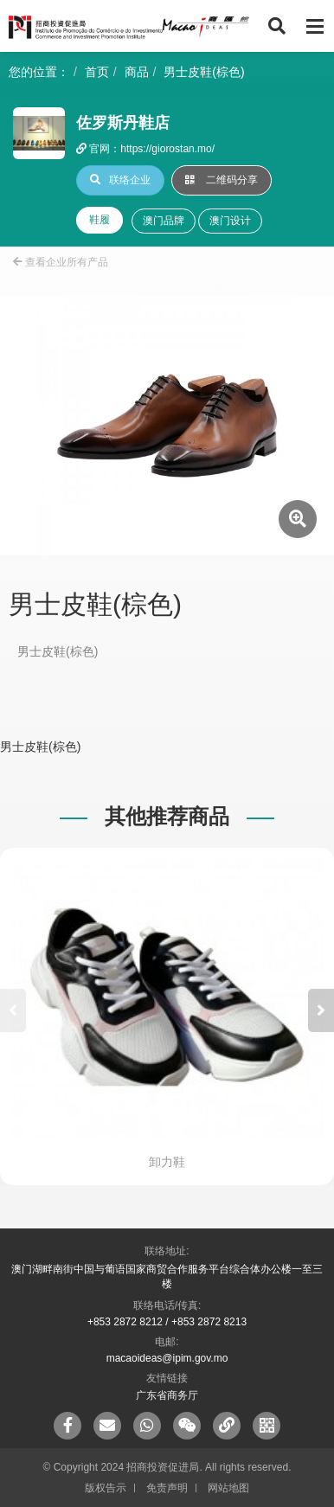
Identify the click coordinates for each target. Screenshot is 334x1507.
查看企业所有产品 (60, 262)
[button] (321, 1010)
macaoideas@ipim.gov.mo (167, 1358)
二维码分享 (221, 180)
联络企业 (120, 180)
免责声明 (167, 1488)
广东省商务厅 (167, 1395)
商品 (137, 72)
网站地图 (228, 1488)
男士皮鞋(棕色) (204, 72)
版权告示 (105, 1488)
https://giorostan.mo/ (167, 149)
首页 (97, 72)
